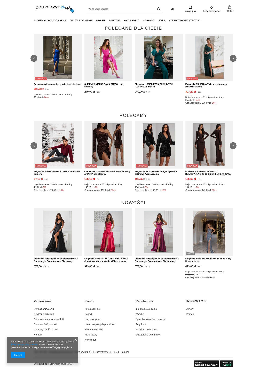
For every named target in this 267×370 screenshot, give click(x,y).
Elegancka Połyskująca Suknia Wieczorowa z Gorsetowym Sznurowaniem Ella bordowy (157, 260)
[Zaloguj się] (191, 9)
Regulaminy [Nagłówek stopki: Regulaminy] (144, 301)
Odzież (100, 20)
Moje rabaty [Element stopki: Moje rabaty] (91, 334)
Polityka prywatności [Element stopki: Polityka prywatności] (146, 329)
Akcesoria (131, 20)
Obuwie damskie (81, 20)
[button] (33, 58)
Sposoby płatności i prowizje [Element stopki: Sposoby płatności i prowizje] (151, 319)
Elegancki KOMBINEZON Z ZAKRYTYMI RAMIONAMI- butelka (154, 85)
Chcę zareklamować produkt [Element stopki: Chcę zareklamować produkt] (49, 319)
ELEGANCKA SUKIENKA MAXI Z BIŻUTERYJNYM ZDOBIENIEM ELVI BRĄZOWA (208, 172)
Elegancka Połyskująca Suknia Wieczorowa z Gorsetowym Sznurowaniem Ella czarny (56, 260)
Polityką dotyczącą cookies (24, 344)
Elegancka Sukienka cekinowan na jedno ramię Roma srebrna (208, 260)
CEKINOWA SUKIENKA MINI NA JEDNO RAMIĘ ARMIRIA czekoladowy (107, 172)
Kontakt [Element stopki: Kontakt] (38, 334)
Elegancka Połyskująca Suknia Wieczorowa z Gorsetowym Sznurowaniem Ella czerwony (106, 260)
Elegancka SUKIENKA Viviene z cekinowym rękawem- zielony (206, 85)
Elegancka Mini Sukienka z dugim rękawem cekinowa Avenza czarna (156, 172)
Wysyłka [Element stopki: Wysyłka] (140, 314)
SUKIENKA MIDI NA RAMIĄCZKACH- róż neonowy (104, 85)
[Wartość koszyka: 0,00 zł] (229, 9)
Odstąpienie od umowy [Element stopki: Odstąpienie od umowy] (148, 334)
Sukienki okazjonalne (50, 20)
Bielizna (115, 20)
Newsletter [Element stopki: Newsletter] (90, 339)
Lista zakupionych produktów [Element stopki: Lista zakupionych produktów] (100, 324)
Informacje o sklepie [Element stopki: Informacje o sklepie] (146, 309)
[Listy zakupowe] (211, 9)
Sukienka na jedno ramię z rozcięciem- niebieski (57, 84)
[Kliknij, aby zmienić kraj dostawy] (173, 9)
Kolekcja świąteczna (185, 20)
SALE (162, 20)
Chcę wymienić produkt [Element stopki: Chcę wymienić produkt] (46, 329)
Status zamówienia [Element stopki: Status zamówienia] (44, 309)
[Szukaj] (159, 9)
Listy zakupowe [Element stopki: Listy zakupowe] (93, 319)
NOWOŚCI (149, 20)
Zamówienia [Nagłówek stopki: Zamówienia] (42, 301)
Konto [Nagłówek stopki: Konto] (89, 301)
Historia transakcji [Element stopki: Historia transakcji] (94, 329)
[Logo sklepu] (55, 9)
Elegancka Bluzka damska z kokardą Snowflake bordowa (57, 172)
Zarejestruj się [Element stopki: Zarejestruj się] (92, 309)
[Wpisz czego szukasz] (124, 9)
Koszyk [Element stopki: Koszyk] (88, 314)
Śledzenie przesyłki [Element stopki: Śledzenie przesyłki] (44, 314)
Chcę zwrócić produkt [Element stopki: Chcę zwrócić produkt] (45, 324)
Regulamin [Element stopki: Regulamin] (141, 324)
